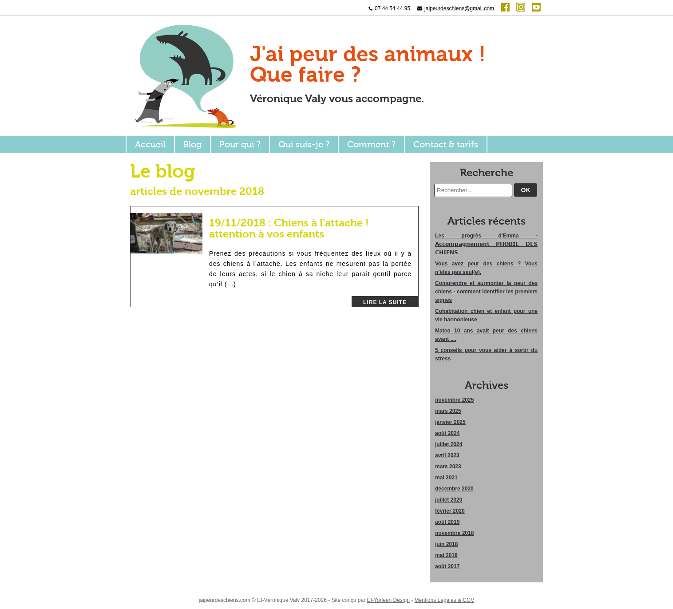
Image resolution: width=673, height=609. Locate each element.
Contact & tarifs (445, 144)
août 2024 (447, 433)
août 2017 (447, 566)
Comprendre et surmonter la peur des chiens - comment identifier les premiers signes (486, 291)
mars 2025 (448, 411)
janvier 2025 (450, 422)
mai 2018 (446, 555)
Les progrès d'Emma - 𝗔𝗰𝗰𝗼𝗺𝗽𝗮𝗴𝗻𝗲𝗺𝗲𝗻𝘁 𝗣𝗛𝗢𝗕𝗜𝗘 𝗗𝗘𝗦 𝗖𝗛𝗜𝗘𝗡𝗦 (486, 244)
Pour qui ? (240, 144)
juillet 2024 (448, 444)
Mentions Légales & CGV (445, 600)
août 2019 (447, 522)
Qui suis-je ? (303, 144)
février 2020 (450, 511)
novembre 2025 (454, 400)
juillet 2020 (448, 500)
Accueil (150, 144)
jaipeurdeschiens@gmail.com (459, 8)
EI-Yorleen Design (388, 600)
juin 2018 (446, 544)
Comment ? (371, 144)
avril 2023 (447, 455)
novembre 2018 (454, 533)
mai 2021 (446, 478)
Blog (192, 144)
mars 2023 (448, 466)
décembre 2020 (454, 489)
